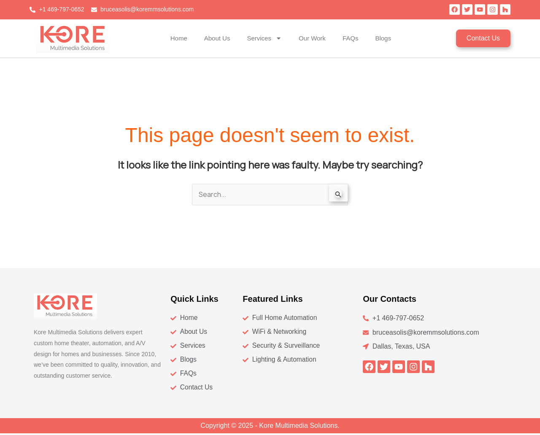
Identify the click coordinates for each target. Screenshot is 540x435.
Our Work (312, 38)
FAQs (351, 38)
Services (264, 38)
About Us (217, 38)
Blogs (383, 38)
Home (178, 38)
